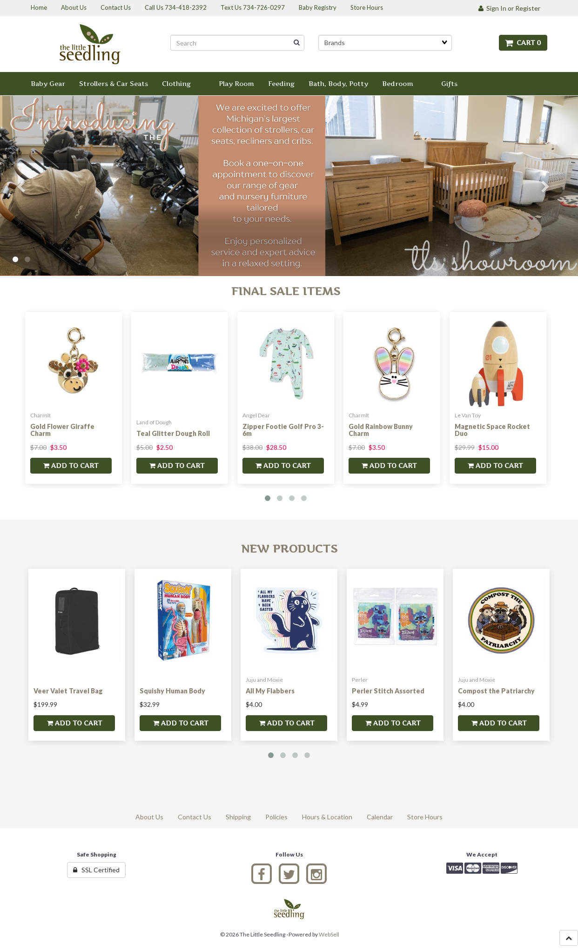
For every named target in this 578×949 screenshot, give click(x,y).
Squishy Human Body (172, 691)
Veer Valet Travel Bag (68, 691)
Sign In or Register (509, 8)
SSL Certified (96, 870)
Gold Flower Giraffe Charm (62, 429)
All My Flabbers (270, 691)
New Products (289, 548)
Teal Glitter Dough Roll (173, 433)
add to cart (70, 465)
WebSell (329, 934)
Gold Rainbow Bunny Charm (381, 429)
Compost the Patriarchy (496, 691)
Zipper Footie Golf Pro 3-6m (283, 429)
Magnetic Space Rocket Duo (492, 429)
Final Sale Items (285, 291)
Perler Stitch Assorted (388, 691)
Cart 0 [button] (523, 42)
